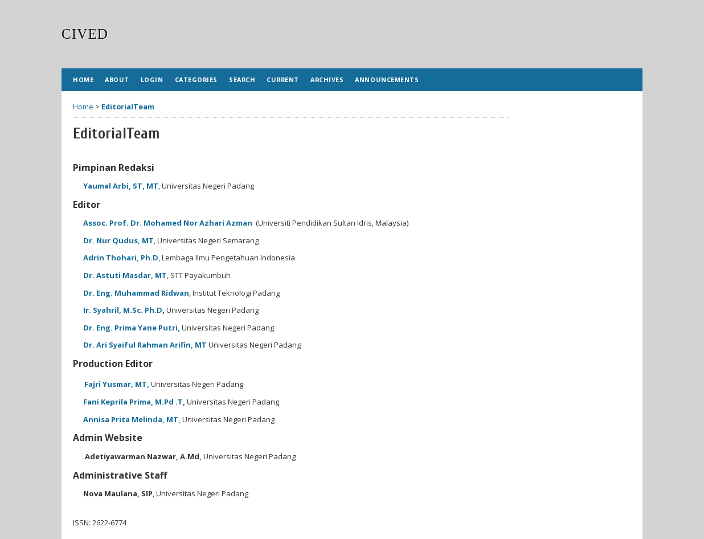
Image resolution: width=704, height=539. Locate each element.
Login (152, 79)
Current (283, 79)
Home (83, 79)
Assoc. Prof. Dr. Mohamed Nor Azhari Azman (168, 223)
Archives (326, 79)
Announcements (387, 79)
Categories (196, 79)
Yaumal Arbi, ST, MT (120, 186)
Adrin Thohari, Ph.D (120, 257)
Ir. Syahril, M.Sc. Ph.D (122, 310)
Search (242, 79)
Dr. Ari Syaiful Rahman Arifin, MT (145, 345)
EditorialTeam (127, 107)
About (117, 79)
